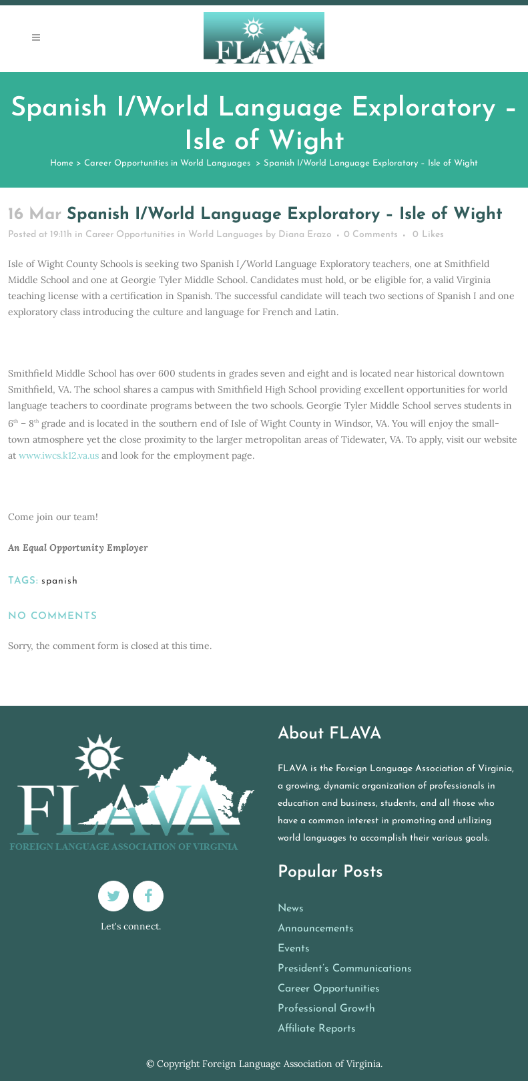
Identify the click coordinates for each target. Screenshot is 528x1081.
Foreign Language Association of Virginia (291, 1064)
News (291, 908)
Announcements (316, 928)
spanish (59, 581)
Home (61, 163)
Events (294, 948)
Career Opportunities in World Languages (167, 163)
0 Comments (371, 235)
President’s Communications (345, 968)
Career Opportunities (329, 989)
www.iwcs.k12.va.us (59, 455)
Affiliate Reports (317, 1029)
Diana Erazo (305, 235)
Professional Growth (326, 1009)
